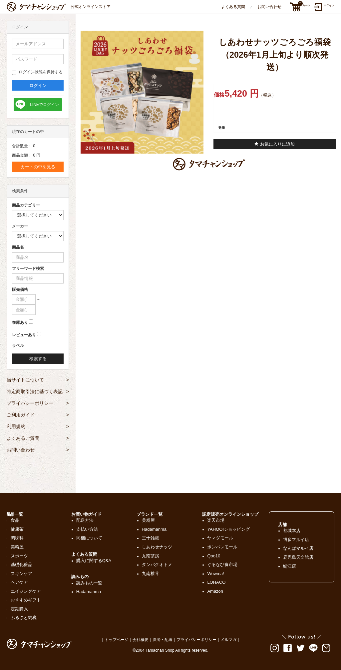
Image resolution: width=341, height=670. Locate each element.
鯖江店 (289, 566)
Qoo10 (213, 555)
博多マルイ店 (296, 539)
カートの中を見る (38, 166)
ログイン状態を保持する (37, 72)
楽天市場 (215, 520)
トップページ (117, 639)
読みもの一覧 (89, 582)
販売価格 (20, 289)
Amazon (215, 591)
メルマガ (228, 639)
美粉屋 (17, 546)
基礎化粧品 (21, 564)
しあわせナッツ (157, 546)
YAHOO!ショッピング (228, 529)
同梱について (89, 537)
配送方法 (85, 520)
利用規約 (38, 426)
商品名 (18, 247)
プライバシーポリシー (38, 403)
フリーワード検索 (28, 268)
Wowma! (215, 573)
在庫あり (20, 322)
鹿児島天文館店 (298, 557)
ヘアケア (19, 582)
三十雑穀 (150, 537)
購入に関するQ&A (93, 560)
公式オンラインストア (59, 7)
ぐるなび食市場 (222, 564)
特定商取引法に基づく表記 (38, 391)
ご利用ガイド (38, 414)
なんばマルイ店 (298, 548)
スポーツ (19, 555)
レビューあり (24, 335)
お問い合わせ (269, 6)
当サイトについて (38, 379)
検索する (38, 358)
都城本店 (291, 530)
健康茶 (17, 529)
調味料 (17, 537)
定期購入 (19, 608)
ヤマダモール (220, 537)
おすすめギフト (26, 599)
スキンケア (21, 573)
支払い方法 (87, 529)
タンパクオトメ (157, 564)
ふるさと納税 (24, 617)
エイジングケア (26, 591)
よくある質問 (233, 6)
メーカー (20, 226)
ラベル (18, 345)
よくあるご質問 (38, 438)
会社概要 (141, 639)
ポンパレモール (222, 546)
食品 (15, 520)
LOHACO (216, 582)
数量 (221, 128)
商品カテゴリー (26, 205)
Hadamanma (88, 591)
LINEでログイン (44, 104)
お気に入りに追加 (274, 144)
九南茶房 (150, 555)
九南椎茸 (150, 573)
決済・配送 (162, 639)
